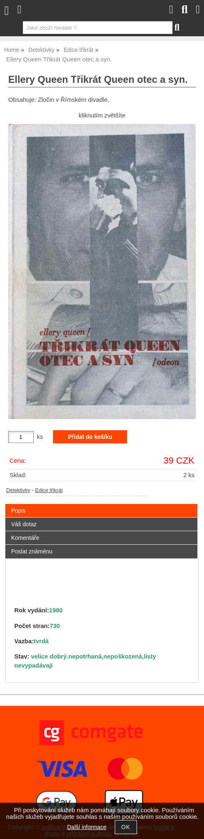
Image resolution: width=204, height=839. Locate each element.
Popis (18, 510)
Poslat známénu (31, 551)
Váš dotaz (24, 524)
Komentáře (25, 537)
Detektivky (18, 490)
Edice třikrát (49, 490)
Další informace (86, 827)
